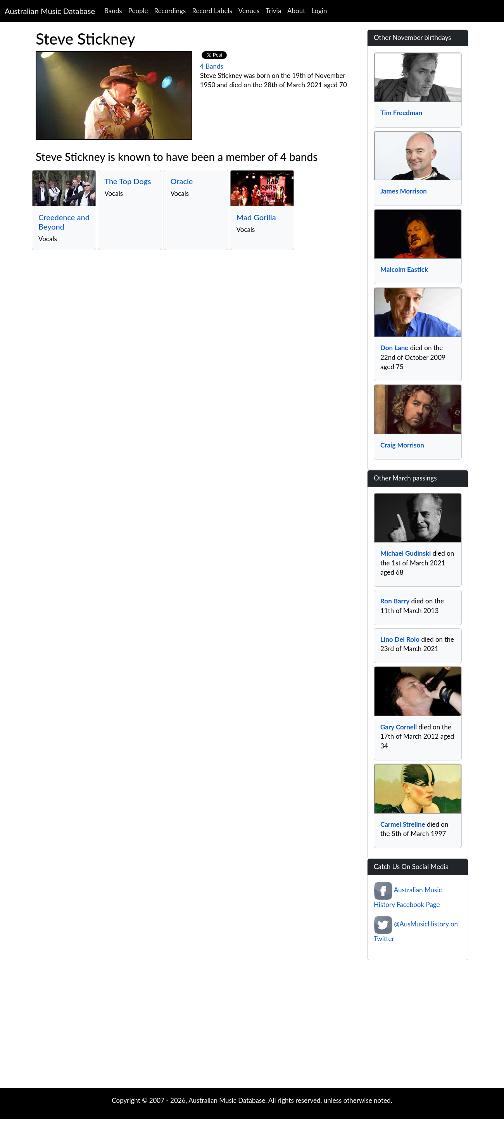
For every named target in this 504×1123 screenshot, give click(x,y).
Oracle (181, 181)
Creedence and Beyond (64, 222)
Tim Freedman (401, 113)
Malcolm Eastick (404, 269)
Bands (113, 11)
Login (319, 11)
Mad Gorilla (256, 217)
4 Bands (211, 66)
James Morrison (403, 191)
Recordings (170, 11)
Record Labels (212, 11)
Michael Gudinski (405, 553)
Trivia (273, 11)
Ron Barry (394, 601)
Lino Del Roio (399, 639)
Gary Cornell (398, 727)
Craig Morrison (402, 445)
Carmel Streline (402, 824)
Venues (249, 11)
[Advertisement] (252, 1026)
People (138, 11)
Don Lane (394, 348)
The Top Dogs (127, 181)
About (296, 11)
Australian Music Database (50, 11)
